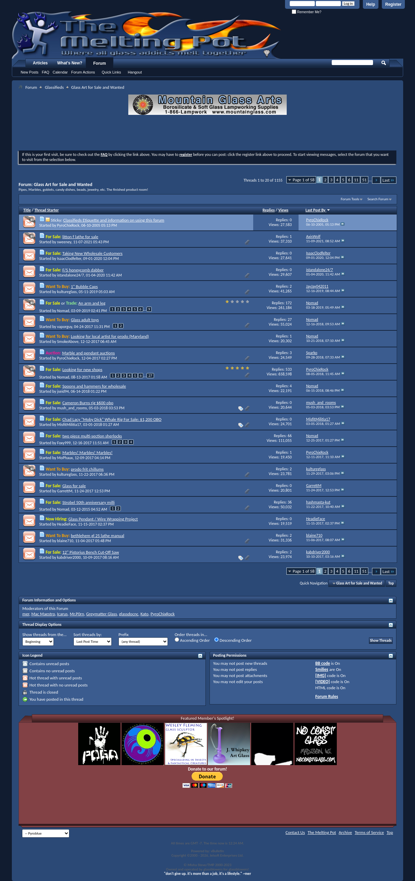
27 (290, 319)
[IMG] (320, 675)
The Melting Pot (322, 832)
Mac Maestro (43, 613)
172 (289, 303)
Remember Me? (306, 12)
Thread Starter (47, 210)
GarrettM (64, 491)
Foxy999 (64, 442)
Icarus (62, 613)
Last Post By (318, 210)
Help (370, 4)
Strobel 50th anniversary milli (88, 502)
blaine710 (65, 540)
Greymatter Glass (101, 613)
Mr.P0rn (77, 613)
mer (25, 613)
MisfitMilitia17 (69, 424)
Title (27, 210)
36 (290, 502)
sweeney (64, 242)
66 (290, 435)
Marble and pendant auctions (88, 352)
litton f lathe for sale (80, 236)
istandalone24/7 (70, 275)
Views (283, 210)
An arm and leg (91, 303)
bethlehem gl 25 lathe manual (97, 535)
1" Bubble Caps (84, 286)
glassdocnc (128, 613)
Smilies (321, 669)
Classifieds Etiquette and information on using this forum (113, 220)
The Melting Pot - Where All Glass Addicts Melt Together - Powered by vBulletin (147, 35)
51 (364, 179)
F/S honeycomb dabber (83, 269)
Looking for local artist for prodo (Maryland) (110, 336)
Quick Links (111, 72)
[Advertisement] (207, 133)
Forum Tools (350, 199)
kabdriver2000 (69, 557)
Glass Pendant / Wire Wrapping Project (103, 518)
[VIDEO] (322, 681)
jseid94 (63, 391)
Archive (345, 832)
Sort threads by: (87, 634)
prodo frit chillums (87, 469)
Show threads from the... (44, 634)
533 (289, 369)
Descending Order (233, 640)
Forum (99, 63)
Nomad (63, 310)
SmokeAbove (68, 341)
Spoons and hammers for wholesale (94, 386)
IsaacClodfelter (69, 258)
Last (389, 180)
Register (393, 4)
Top (391, 583)
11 (356, 179)
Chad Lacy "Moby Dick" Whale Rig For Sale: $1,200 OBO (111, 419)
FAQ (45, 72)
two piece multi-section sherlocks (92, 435)
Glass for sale (74, 485)
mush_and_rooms (72, 408)
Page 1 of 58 (304, 179)
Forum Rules (326, 696)
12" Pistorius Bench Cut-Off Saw (90, 552)
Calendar (60, 72)
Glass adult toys (85, 319)
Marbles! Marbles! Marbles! (87, 452)
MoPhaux (65, 457)
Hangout (135, 72)
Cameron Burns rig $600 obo (87, 402)
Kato (144, 613)
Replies (269, 210)
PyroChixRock (68, 225)
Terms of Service (369, 832)
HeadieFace (66, 524)
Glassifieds (54, 87)
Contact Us (295, 832)
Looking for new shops (82, 369)
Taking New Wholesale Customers (92, 253)
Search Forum (378, 199)
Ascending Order (192, 640)
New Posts (30, 72)
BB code (322, 663)
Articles (40, 63)
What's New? (69, 63)
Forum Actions (83, 72)
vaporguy (64, 326)
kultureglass (67, 291)
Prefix (123, 634)
